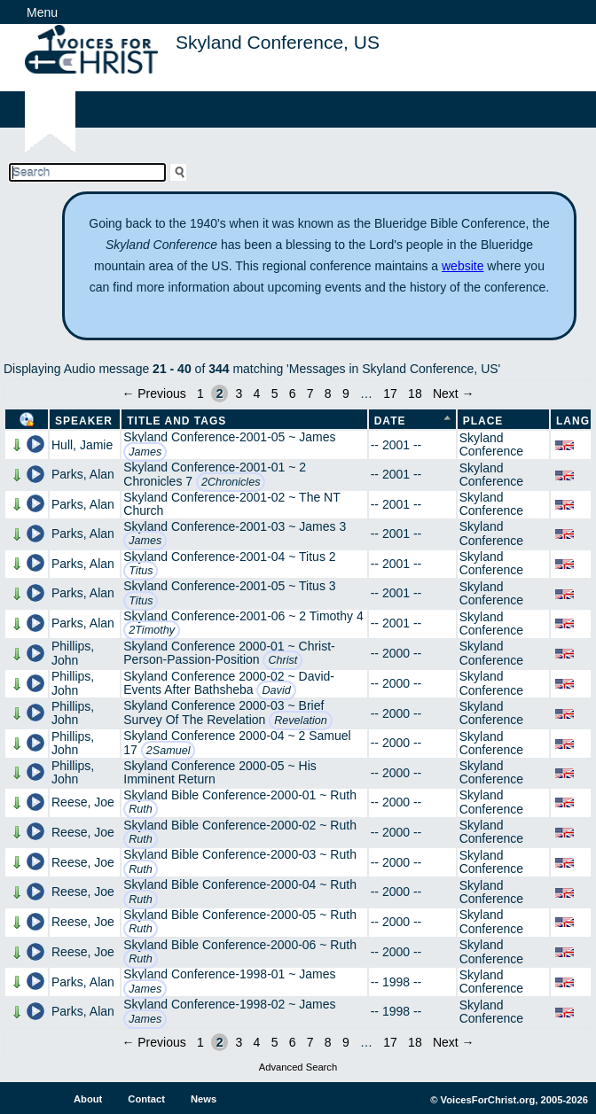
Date (390, 421)
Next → (453, 393)
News (203, 1099)
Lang (573, 421)
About (88, 1099)
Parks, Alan (82, 474)
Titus (141, 571)
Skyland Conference (491, 444)
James (145, 452)
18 (415, 393)
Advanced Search (298, 1067)
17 (390, 393)
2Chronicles (231, 482)
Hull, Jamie (82, 445)
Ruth (141, 809)
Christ (282, 660)
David (276, 690)
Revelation (300, 720)
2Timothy (152, 630)
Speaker (84, 421)
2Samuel (168, 750)
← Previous (153, 393)
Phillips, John (72, 652)
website (462, 266)
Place (483, 421)
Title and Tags (176, 421)
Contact (146, 1099)
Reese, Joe (82, 802)
